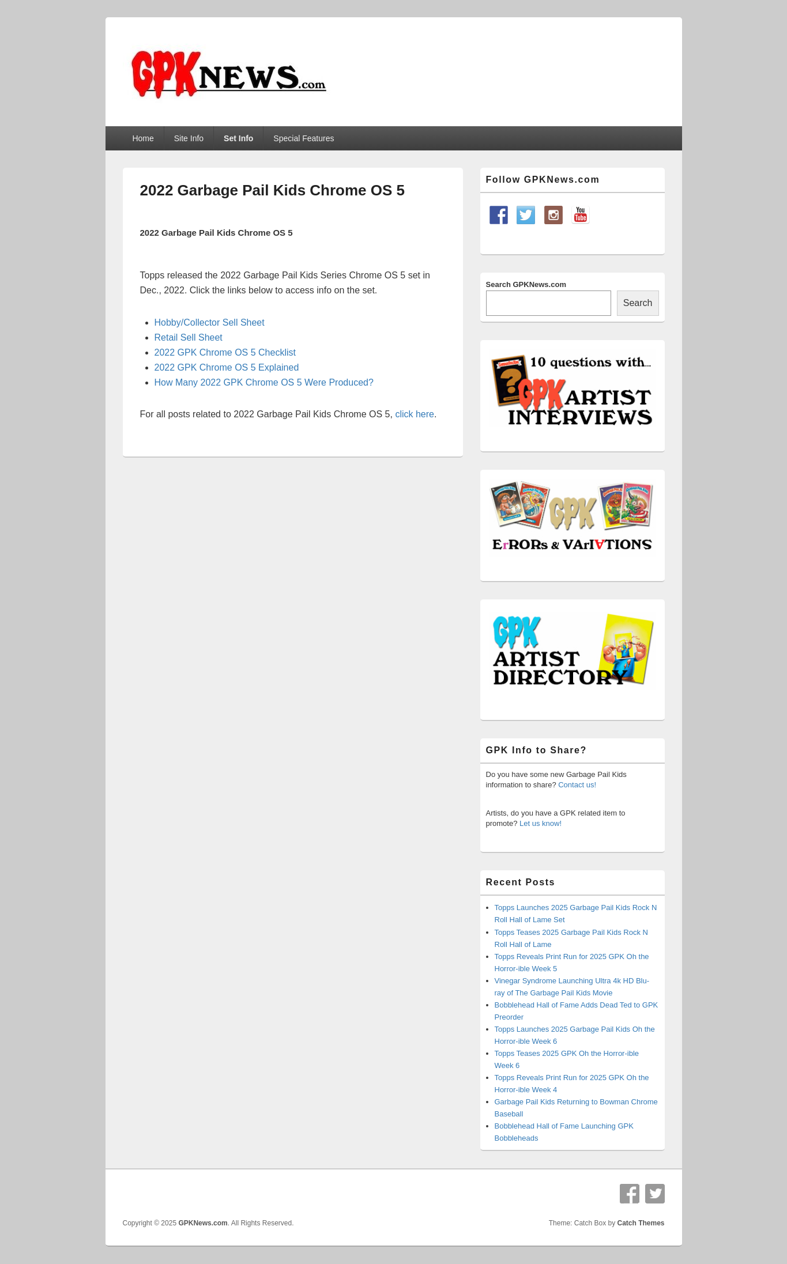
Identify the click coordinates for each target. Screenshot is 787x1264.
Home (142, 138)
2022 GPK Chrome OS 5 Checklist (225, 352)
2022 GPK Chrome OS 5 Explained (227, 367)
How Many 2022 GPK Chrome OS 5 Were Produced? (264, 382)
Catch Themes (640, 1223)
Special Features (303, 138)
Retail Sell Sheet (189, 337)
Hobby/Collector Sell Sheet (210, 322)
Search (638, 303)
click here (414, 414)
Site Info (189, 138)
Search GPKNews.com (526, 284)
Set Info (238, 138)
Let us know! (540, 823)
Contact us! (577, 784)
